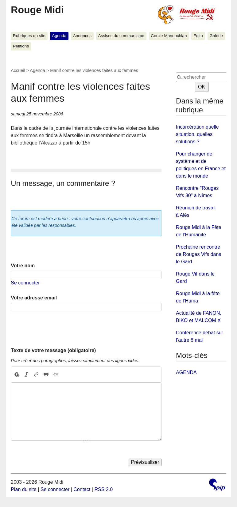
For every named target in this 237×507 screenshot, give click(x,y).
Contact (81, 489)
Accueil (18, 70)
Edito (198, 35)
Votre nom (23, 265)
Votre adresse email (34, 297)
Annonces (82, 35)
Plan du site (24, 489)
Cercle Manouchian (169, 35)
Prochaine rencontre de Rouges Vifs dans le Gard (198, 254)
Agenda (59, 35)
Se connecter (25, 282)
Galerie (216, 35)
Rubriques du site (29, 35)
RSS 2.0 (103, 489)
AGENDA (186, 372)
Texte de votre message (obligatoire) (53, 350)
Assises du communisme (121, 35)
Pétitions (21, 46)
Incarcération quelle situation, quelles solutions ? (197, 134)
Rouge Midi (37, 9)
